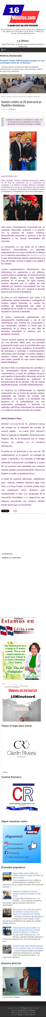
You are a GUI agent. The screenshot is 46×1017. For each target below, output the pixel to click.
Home (3, 96)
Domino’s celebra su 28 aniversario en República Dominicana (21, 103)
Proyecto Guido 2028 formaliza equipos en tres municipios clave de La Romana (22, 61)
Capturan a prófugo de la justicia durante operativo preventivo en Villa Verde (27, 893)
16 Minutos (24, 1008)
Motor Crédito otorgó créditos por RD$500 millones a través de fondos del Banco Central (28, 875)
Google (27, 1014)
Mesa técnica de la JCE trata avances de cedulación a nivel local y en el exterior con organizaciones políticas (27, 912)
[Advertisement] (20, 530)
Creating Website (22, 1010)
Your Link (19, 1012)
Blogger (20, 1014)
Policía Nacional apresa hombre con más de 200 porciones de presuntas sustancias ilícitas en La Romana (26, 930)
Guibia (5, 772)
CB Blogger (12, 109)
